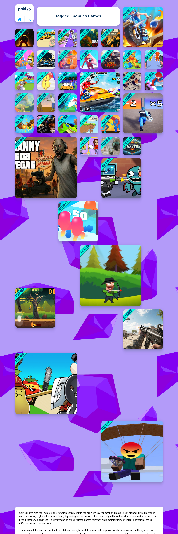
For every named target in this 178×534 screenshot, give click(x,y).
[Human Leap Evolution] (67, 38)
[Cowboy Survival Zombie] (46, 102)
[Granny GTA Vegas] (46, 167)
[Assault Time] (110, 146)
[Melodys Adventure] (89, 124)
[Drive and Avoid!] (46, 59)
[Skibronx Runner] (67, 59)
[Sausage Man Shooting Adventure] (24, 59)
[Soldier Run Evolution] (143, 113)
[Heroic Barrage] (35, 308)
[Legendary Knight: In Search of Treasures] (46, 124)
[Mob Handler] (24, 81)
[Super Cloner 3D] (154, 81)
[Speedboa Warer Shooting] (100, 92)
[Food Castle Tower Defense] (46, 383)
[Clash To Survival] (132, 146)
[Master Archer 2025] (110, 275)
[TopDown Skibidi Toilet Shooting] (132, 81)
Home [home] (24, 10)
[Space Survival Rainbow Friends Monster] (121, 178)
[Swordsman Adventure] (132, 59)
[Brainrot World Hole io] (67, 102)
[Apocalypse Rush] (46, 38)
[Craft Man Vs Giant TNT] (67, 124)
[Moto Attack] (143, 27)
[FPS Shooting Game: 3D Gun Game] (143, 329)
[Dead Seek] (89, 38)
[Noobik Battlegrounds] (132, 451)
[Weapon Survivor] (154, 59)
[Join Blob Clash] (78, 221)
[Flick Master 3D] (89, 59)
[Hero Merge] (67, 81)
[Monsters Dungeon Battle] (24, 102)
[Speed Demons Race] (110, 59)
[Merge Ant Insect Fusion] (24, 124)
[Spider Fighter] (110, 124)
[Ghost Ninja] (24, 38)
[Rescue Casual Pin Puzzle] (89, 146)
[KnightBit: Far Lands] (110, 38)
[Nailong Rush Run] (46, 81)
